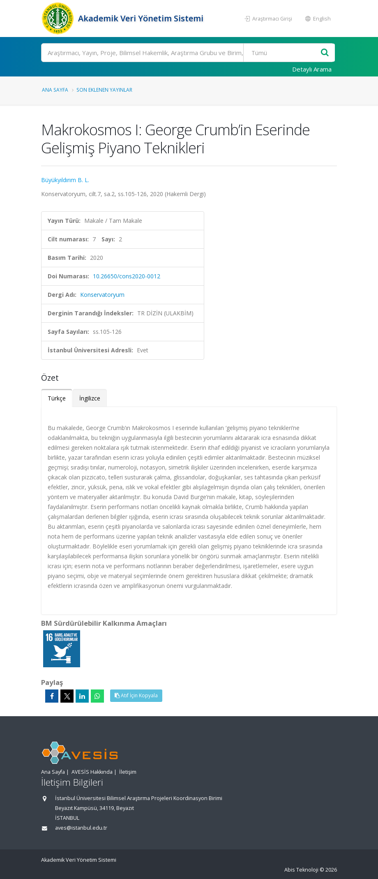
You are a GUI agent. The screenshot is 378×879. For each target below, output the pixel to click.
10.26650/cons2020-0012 (126, 276)
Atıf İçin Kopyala (136, 695)
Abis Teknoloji (301, 869)
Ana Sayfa (55, 89)
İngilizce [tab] (89, 398)
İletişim (127, 771)
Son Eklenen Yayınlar (104, 89)
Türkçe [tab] (57, 398)
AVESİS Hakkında (92, 771)
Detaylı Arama (312, 69)
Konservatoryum (102, 294)
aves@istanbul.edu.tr (81, 827)
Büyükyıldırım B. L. (65, 180)
